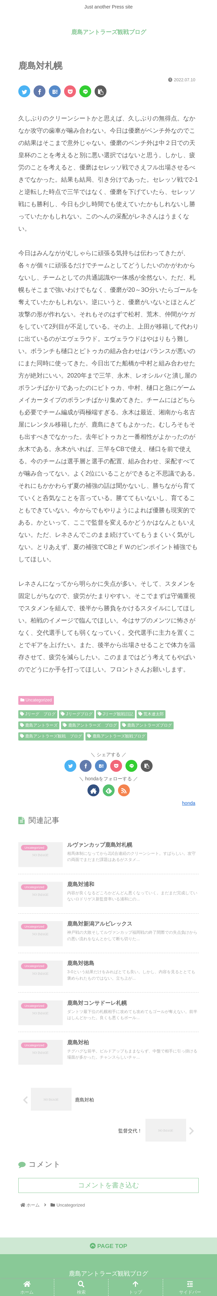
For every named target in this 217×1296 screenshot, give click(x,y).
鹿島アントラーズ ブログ (90, 725)
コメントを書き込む (108, 1187)
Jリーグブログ (76, 714)
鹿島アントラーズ (39, 725)
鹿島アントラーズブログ (147, 725)
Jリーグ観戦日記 (115, 714)
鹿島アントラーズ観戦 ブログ (51, 736)
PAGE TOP (108, 1248)
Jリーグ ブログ (38, 714)
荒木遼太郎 (151, 714)
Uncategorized (36, 700)
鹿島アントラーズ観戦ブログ (116, 736)
